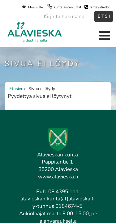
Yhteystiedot (97, 7)
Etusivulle (32, 7)
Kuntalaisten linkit (67, 7)
